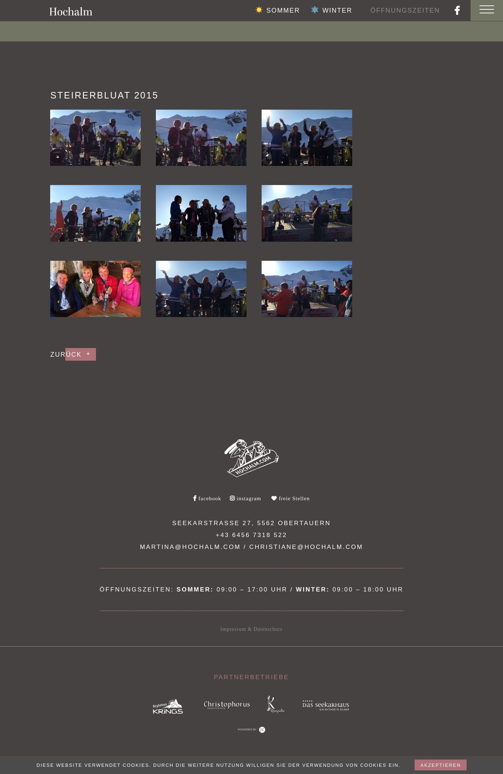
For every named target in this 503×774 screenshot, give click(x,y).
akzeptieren (440, 765)
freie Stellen (290, 498)
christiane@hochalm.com (306, 547)
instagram (245, 498)
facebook (207, 498)
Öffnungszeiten (404, 10)
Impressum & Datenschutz (251, 629)
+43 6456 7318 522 (251, 535)
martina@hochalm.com (190, 547)
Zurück (66, 354)
